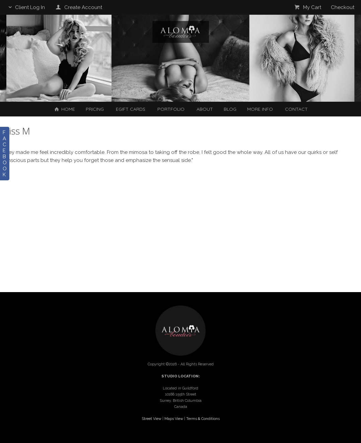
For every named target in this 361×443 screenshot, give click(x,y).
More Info (260, 109)
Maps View (173, 419)
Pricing (95, 109)
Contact (296, 109)
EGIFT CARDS (130, 109)
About (205, 109)
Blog (230, 109)
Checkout (342, 7)
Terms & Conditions (203, 419)
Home (64, 109)
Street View (151, 419)
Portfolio (171, 109)
